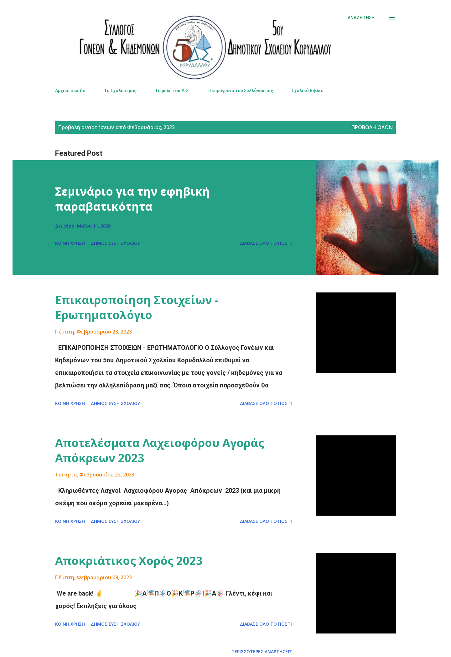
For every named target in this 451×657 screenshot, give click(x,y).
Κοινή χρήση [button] (70, 243)
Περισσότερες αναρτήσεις (261, 651)
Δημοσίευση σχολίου (115, 243)
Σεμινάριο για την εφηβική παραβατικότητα (132, 199)
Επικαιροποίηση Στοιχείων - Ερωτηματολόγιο (136, 307)
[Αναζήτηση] (361, 17)
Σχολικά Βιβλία (308, 90)
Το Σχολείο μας (120, 90)
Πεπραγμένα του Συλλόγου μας (240, 90)
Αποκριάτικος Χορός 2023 (129, 560)
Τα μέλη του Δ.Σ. (172, 90)
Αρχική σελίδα (70, 90)
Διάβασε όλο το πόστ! (266, 243)
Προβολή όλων (372, 127)
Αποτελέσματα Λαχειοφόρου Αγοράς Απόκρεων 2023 (159, 450)
